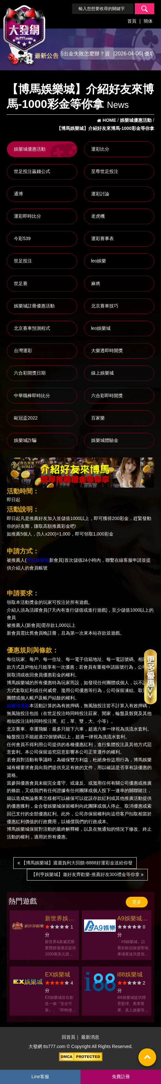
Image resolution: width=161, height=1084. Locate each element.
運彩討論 (100, 193)
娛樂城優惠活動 (30, 149)
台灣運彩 (23, 350)
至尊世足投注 (104, 171)
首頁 (131, 21)
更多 (136, 902)
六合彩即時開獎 (107, 395)
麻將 (95, 283)
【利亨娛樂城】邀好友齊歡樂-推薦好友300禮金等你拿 (87, 874)
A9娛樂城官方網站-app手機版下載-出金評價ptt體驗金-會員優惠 (132, 919)
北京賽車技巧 (104, 305)
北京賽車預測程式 (32, 328)
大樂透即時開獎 (107, 350)
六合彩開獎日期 (30, 372)
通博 (18, 193)
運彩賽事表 (102, 238)
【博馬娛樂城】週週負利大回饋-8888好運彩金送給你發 (75, 862)
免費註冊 (121, 1076)
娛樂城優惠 (18, 706)
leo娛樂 (98, 260)
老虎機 (98, 216)
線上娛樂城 (102, 372)
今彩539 (22, 238)
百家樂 (98, 418)
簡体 (148, 21)
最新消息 (90, 1037)
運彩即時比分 (27, 216)
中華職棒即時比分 (32, 395)
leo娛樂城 (101, 328)
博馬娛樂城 (38, 560)
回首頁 (68, 1037)
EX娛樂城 (57, 974)
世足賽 (20, 283)
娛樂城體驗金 (104, 440)
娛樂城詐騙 (25, 440)
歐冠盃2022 (26, 418)
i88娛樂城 (130, 974)
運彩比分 (100, 149)
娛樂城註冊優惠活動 (34, 305)
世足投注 (23, 260)
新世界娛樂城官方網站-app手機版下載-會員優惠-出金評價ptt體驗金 (60, 919)
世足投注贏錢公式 (32, 171)
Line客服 (40, 1076)
